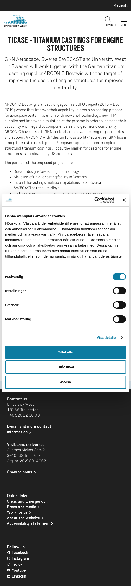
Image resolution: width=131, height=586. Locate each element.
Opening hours (20, 472)
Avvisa (65, 382)
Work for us (17, 512)
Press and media (21, 506)
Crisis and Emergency (26, 501)
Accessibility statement (28, 523)
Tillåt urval (65, 367)
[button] (124, 17)
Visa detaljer (107, 337)
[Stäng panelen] (124, 200)
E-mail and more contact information (29, 428)
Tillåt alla (65, 352)
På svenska (120, 6)
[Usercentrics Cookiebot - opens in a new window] (94, 200)
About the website (23, 517)
